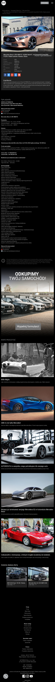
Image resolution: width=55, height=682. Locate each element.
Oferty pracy (27, 613)
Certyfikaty (27, 619)
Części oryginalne (27, 640)
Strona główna (5, 10)
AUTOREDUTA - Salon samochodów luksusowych (3, 3)
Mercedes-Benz (26, 10)
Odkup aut (27, 632)
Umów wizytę (45, 3)
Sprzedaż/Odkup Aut (16, 10)
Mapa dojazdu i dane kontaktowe (27, 657)
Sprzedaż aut (27, 630)
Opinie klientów (27, 615)
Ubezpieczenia (27, 628)
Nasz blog (27, 611)
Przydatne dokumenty (27, 651)
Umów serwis (27, 626)
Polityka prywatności (27, 617)
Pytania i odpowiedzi (27, 649)
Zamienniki (27, 642)
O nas (27, 609)
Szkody (27, 634)
